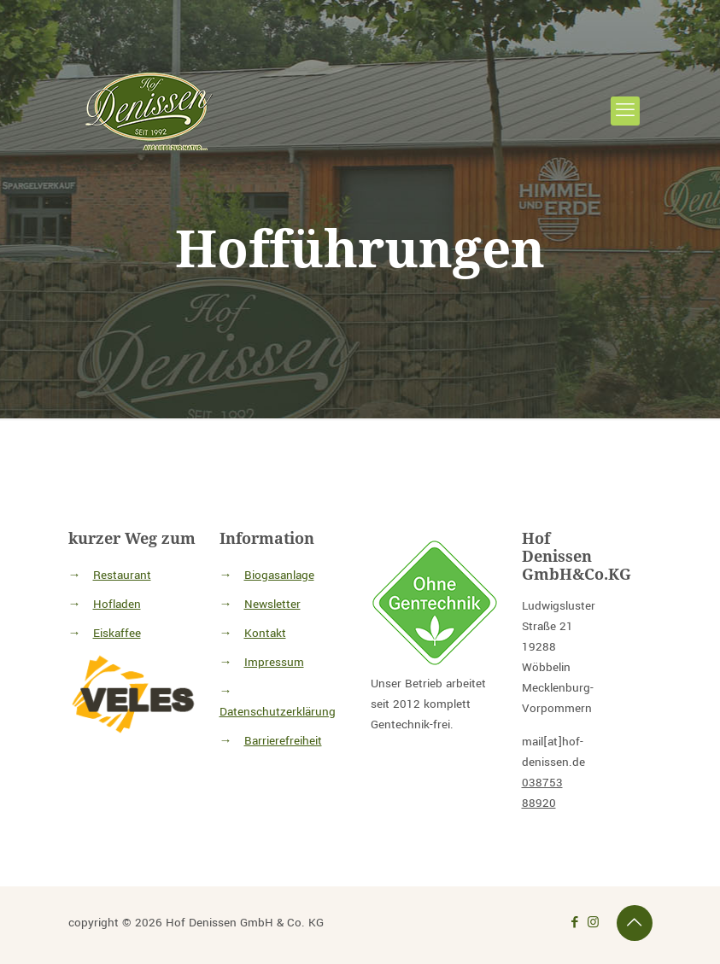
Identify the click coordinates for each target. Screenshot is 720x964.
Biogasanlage (279, 575)
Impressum (274, 662)
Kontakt (265, 633)
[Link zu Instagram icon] (593, 922)
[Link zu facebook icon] (575, 922)
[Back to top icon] (635, 923)
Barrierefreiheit (283, 741)
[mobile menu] (625, 111)
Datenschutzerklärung (278, 712)
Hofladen (117, 604)
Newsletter (272, 604)
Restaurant (122, 575)
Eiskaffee (117, 633)
